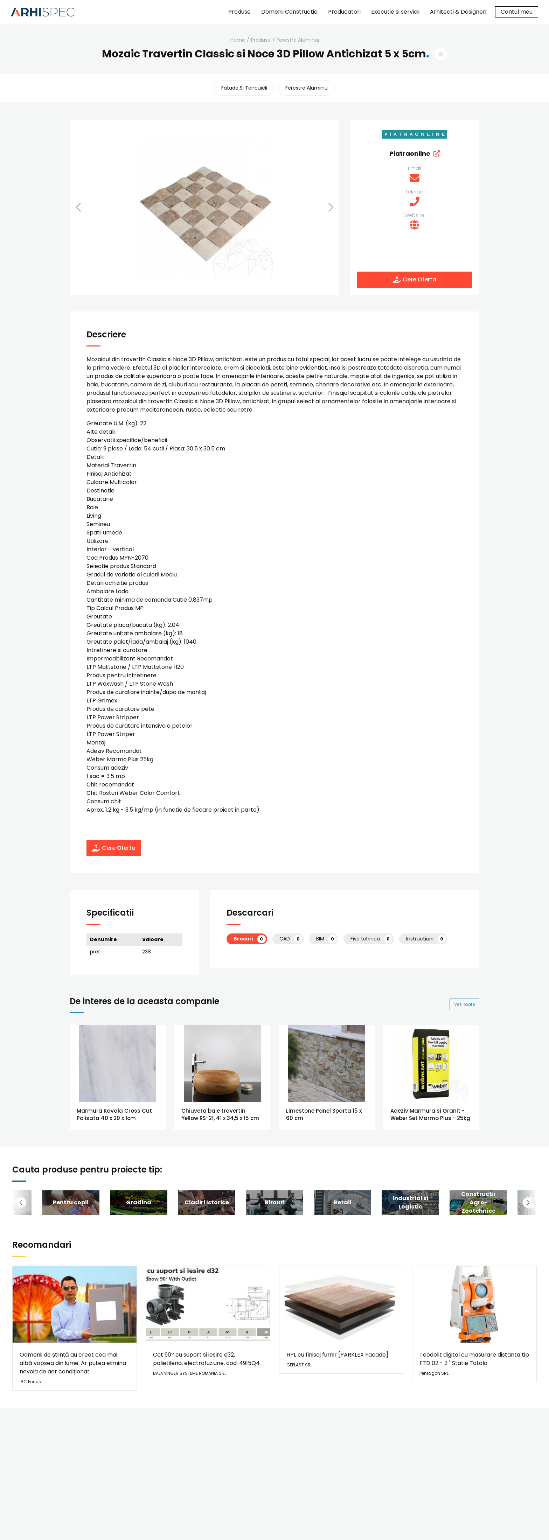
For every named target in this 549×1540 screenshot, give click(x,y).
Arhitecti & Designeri (458, 12)
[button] (87, 207)
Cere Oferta (414, 279)
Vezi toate (464, 1004)
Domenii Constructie (289, 12)
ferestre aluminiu (298, 39)
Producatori (344, 12)
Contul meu (517, 12)
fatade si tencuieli (244, 87)
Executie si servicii (395, 12)
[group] (70, 1202)
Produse (239, 12)
